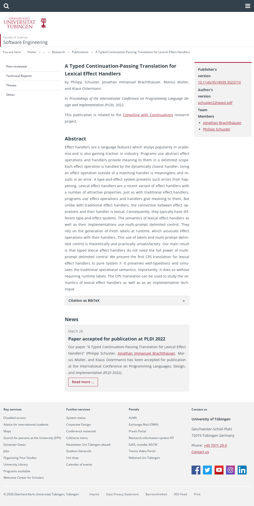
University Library (15, 465)
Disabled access (14, 418)
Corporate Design (78, 425)
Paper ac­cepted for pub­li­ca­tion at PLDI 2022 (116, 339)
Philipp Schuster (216, 129)
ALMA (133, 418)
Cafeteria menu (77, 438)
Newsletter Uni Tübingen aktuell (88, 445)
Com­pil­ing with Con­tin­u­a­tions (148, 114)
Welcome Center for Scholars (23, 478)
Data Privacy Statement (122, 494)
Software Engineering (25, 42)
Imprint (94, 494)
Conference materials (81, 431)
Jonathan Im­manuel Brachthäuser (146, 353)
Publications (123, 52)
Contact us (199, 409)
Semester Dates (14, 445)
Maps (7, 431)
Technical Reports (19, 76)
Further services (78, 409)
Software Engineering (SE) (70, 52)
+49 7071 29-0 (215, 445)
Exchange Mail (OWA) (144, 425)
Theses (11, 85)
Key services (12, 409)
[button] (6, 6)
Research (102, 52)
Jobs (6, 451)
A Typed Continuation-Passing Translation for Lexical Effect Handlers (185, 52)
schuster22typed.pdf (215, 102)
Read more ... (83, 381)
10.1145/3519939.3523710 (219, 82)
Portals (134, 409)
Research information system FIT (151, 438)
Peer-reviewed (16, 66)
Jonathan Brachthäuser (222, 122)
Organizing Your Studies (20, 458)
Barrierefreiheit (156, 494)
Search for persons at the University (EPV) (32, 438)
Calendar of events (79, 465)
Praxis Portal (137, 431)
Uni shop (72, 458)
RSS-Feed (180, 494)
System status (76, 418)
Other (10, 95)
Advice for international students (25, 425)
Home (32, 52)
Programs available (16, 471)
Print (197, 494)
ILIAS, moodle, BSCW (143, 445)
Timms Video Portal (142, 451)
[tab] (127, 300)
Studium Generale (78, 451)
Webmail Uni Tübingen (144, 458)
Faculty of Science (15, 37)
